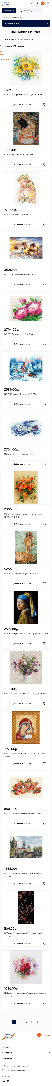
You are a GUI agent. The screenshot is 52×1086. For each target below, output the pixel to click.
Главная (4, 17)
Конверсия (20, 1070)
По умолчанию (24, 39)
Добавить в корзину (22, 104)
